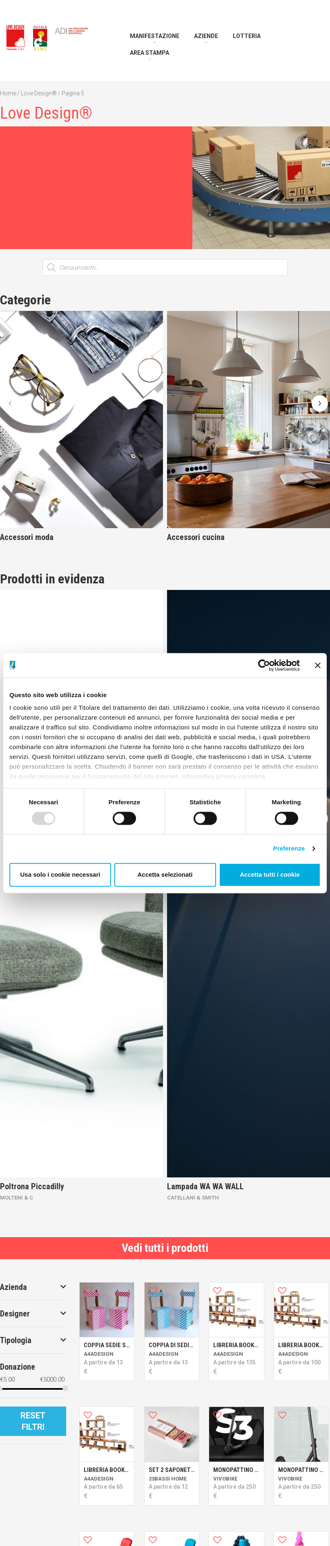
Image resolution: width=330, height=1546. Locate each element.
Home (8, 93)
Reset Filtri (32, 1421)
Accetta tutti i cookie (270, 874)
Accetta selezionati (164, 874)
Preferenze (289, 848)
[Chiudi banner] (318, 665)
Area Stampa (149, 53)
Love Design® (39, 93)
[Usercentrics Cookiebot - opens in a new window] (264, 665)
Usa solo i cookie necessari (60, 874)
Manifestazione (154, 36)
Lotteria (247, 36)
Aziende (206, 36)
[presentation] (10, 403)
